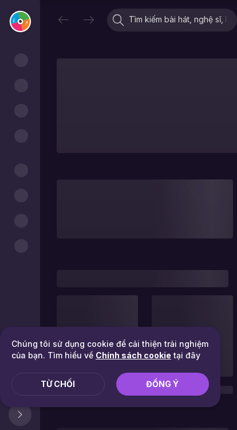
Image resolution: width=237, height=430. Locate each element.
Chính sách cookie (133, 355)
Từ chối (58, 384)
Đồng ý (162, 384)
